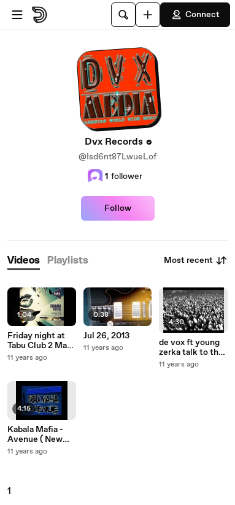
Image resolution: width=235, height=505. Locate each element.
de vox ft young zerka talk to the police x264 (191, 347)
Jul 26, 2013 (106, 336)
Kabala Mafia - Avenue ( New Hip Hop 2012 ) (35, 434)
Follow (117, 208)
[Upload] (148, 14)
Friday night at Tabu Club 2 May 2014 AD (39, 341)
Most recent (196, 260)
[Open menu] (17, 14)
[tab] (23, 260)
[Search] (123, 14)
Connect (195, 15)
